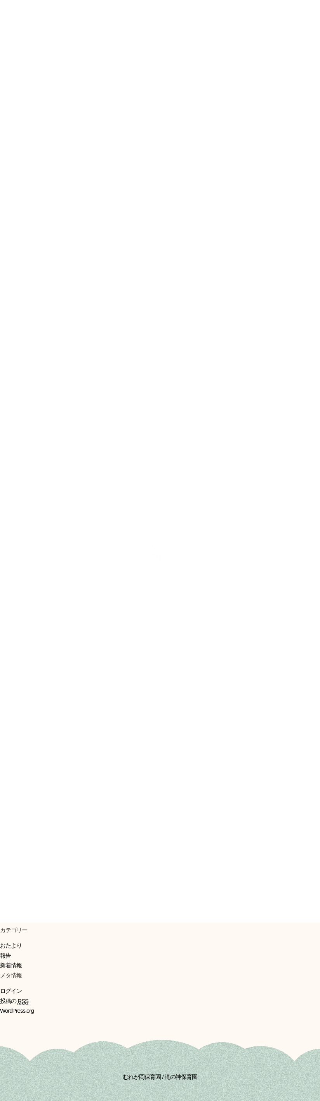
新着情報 (11, 965)
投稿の (14, 1001)
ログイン (11, 990)
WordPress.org (17, 1010)
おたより (11, 945)
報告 (5, 955)
